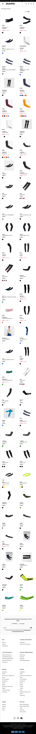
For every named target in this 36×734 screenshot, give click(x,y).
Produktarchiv (5, 645)
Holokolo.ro (11, 726)
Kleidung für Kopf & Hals (7, 686)
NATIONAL (22, 709)
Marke (3, 709)
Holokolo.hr (15, 727)
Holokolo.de (29, 726)
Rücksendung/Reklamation (7, 658)
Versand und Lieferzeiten (25, 644)
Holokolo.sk (19, 725)
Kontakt (3, 644)
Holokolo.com (23, 726)
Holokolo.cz (25, 725)
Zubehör (4, 706)
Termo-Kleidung (5, 679)
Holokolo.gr (20, 727)
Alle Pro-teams (23, 711)
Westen (3, 688)
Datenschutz (22, 654)
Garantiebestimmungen (7, 656)
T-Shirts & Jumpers (6, 690)
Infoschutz (22, 656)
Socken (3, 682)
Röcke (21, 690)
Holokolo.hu (6, 726)
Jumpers (21, 686)
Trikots (3, 673)
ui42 (15, 725)
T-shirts (21, 688)
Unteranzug (4, 691)
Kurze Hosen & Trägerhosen (8, 675)
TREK (21, 708)
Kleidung (4, 704)
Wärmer (3, 684)
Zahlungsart (22, 642)
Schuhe (3, 708)
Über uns (4, 642)
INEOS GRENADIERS (24, 706)
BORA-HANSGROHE (24, 704)
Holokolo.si (17, 726)
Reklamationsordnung (6, 654)
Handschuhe (4, 681)
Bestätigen (31, 627)
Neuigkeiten (4, 672)
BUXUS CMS (10, 725)
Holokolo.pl (31, 725)
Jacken (3, 677)
